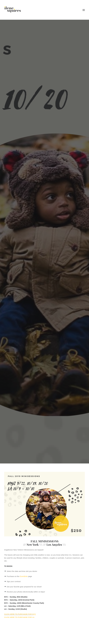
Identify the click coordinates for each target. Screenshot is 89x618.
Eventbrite (24, 570)
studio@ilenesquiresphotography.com (25, 616)
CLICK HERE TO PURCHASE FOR (18, 607)
